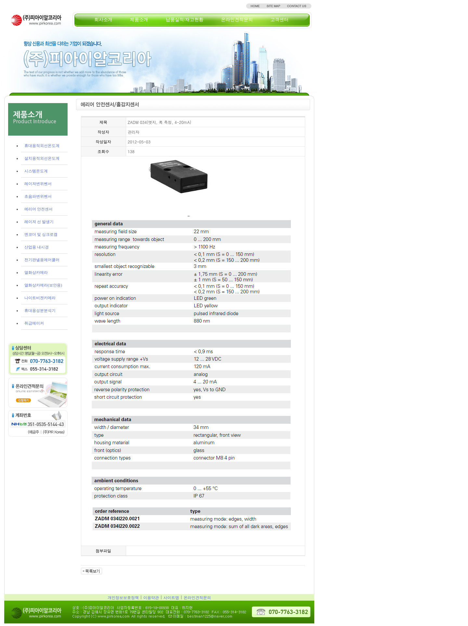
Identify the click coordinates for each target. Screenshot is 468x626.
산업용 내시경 (36, 247)
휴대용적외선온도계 (41, 145)
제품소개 (139, 19)
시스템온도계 (36, 171)
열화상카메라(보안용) (43, 285)
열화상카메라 (36, 272)
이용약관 (151, 597)
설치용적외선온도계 (41, 158)
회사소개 (103, 19)
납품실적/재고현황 (184, 19)
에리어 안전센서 (38, 209)
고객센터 (279, 19)
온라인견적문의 (237, 19)
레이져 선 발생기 (39, 222)
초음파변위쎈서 (38, 196)
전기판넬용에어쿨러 (41, 260)
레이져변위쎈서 (38, 183)
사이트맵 (171, 597)
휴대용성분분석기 (40, 310)
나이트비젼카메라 (40, 298)
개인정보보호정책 (123, 597)
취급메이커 (34, 323)
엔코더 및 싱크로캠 (41, 234)
